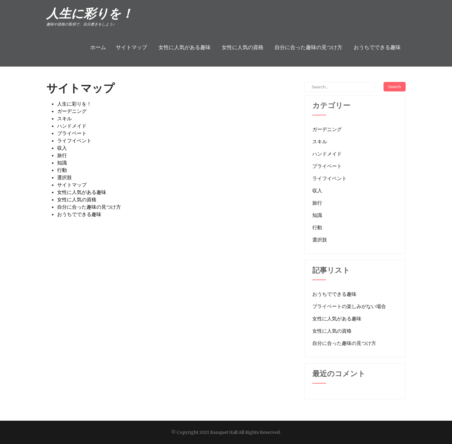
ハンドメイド (72, 126)
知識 (62, 163)
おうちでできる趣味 (377, 47)
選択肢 (64, 177)
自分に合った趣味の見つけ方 (308, 47)
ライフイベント (74, 140)
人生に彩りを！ (74, 104)
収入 (62, 148)
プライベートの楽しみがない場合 (349, 306)
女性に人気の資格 (242, 47)
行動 (62, 170)
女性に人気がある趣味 (184, 47)
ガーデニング (72, 111)
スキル (64, 118)
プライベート (72, 133)
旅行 (62, 155)
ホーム (98, 47)
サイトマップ (131, 47)
